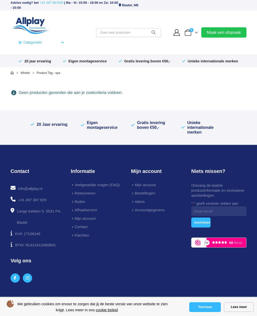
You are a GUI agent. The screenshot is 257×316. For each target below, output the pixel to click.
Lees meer (239, 307)
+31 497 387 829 (32, 200)
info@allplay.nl (30, 188)
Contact (81, 227)
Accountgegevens (150, 210)
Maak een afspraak (224, 32)
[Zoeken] (154, 32)
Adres (140, 201)
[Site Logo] (30, 25)
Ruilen (80, 201)
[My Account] (177, 32)
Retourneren (85, 193)
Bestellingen (145, 193)
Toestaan (205, 307)
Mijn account (85, 218)
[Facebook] (15, 278)
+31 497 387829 (51, 3)
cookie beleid (107, 310)
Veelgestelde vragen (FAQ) (97, 185)
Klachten (82, 235)
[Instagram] (27, 278)
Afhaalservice (86, 210)
